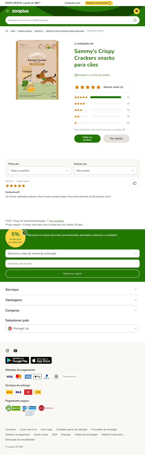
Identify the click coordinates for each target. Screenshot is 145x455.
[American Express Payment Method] (28, 377)
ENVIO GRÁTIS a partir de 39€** (22, 3)
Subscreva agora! (72, 273)
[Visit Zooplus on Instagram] (7, 351)
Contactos (10, 429)
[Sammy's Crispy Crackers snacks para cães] (37, 70)
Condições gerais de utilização (71, 429)
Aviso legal (46, 429)
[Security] (12, 409)
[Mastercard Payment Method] (19, 377)
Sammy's (39, 30)
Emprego (66, 434)
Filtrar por (13, 164)
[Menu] (7, 11)
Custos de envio (28, 429)
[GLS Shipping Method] (19, 392)
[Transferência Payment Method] (69, 376)
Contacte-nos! (72, 3)
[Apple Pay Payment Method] (38, 377)
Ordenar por (80, 164)
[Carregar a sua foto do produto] (92, 75)
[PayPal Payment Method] (47, 377)
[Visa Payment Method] (9, 377)
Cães (13, 30)
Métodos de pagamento (17, 434)
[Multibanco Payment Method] (56, 377)
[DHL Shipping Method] (9, 392)
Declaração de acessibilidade (20, 439)
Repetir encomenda (98, 3)
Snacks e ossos (25, 30)
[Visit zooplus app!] (17, 363)
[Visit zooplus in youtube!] (15, 351)
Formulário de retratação (104, 429)
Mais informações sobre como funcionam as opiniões (100, 129)
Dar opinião (116, 138)
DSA (54, 434)
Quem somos (41, 434)
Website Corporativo (112, 434)
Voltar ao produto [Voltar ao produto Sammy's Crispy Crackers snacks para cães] (87, 138)
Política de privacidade (86, 434)
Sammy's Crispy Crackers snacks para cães (65, 30)
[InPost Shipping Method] (38, 392)
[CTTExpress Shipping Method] (28, 392)
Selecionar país (17, 320)
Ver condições (56, 221)
